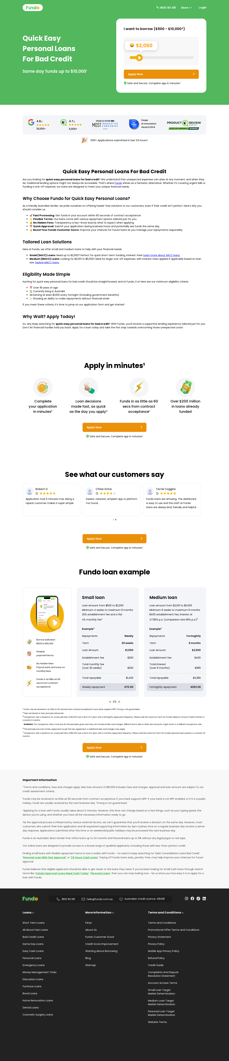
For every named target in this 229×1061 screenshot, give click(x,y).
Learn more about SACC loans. (161, 255)
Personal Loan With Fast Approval (44, 857)
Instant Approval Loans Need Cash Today (62, 873)
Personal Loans (100, 873)
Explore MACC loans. (47, 262)
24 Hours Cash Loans (84, 857)
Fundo (118, 183)
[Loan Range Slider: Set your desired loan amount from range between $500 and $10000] (162, 57)
